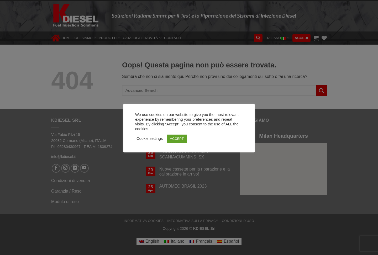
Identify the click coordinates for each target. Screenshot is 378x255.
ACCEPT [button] (177, 139)
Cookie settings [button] (149, 138)
